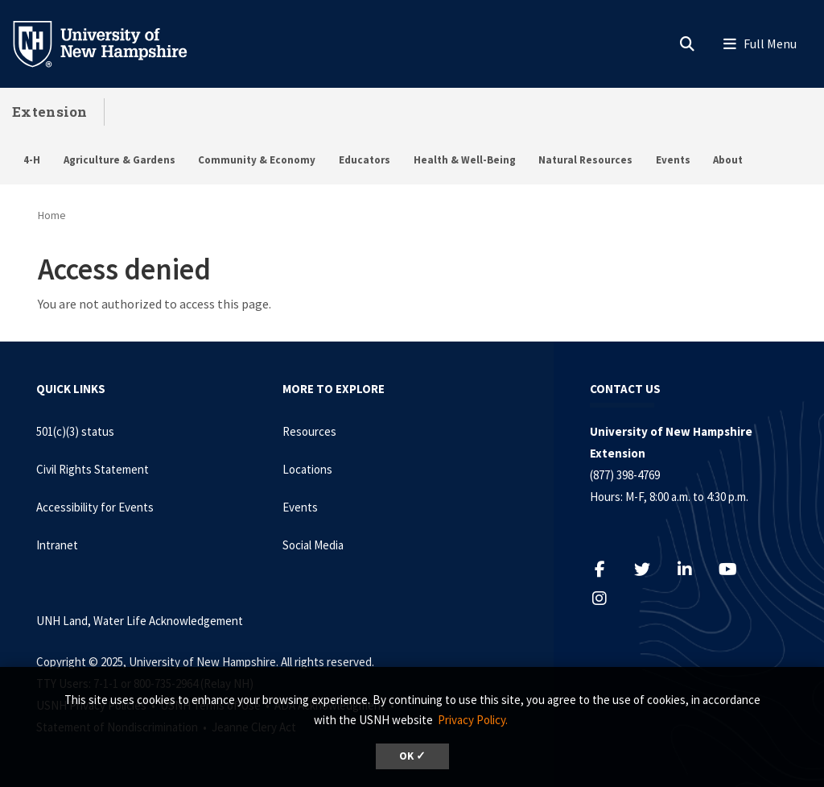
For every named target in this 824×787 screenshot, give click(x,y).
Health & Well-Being (465, 160)
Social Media (313, 545)
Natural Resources (585, 160)
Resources (309, 431)
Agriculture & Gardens (119, 160)
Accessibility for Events (95, 507)
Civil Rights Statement (92, 469)
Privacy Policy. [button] (473, 719)
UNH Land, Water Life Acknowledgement (139, 620)
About (728, 160)
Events (673, 160)
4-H (31, 160)
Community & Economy (256, 160)
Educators (364, 160)
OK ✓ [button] (412, 756)
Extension (50, 111)
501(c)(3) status (75, 431)
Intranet (57, 545)
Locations (307, 469)
